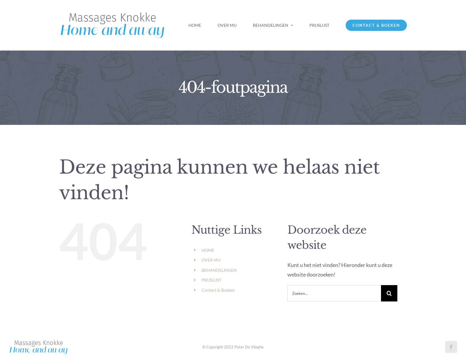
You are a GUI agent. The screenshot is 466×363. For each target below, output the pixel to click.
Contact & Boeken (218, 290)
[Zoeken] (389, 293)
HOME (207, 250)
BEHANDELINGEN (219, 270)
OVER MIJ (211, 260)
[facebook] (451, 347)
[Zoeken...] (334, 293)
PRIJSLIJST (211, 279)
